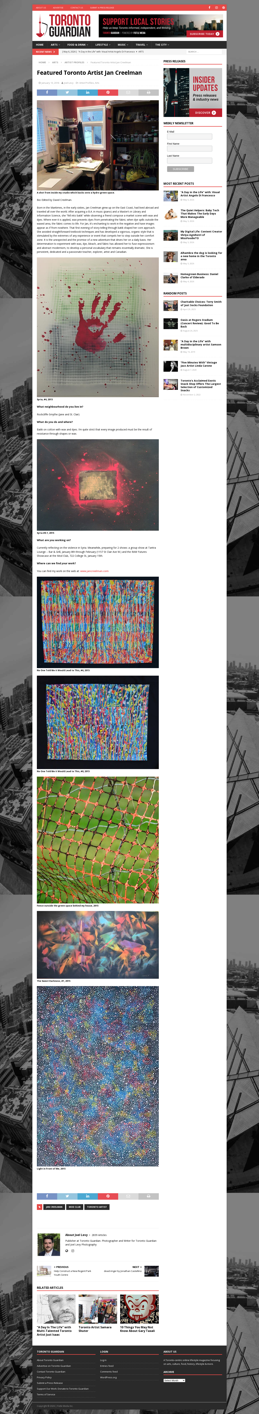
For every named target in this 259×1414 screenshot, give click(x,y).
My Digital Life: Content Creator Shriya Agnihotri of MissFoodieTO (201, 235)
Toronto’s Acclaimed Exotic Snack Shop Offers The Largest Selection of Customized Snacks (201, 385)
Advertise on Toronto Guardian (54, 1365)
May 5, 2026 (188, 221)
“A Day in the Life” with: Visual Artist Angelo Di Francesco (200, 193)
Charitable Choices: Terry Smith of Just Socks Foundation (201, 303)
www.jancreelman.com (94, 571)
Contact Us (77, 7)
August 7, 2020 (190, 369)
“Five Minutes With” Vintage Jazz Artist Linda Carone (199, 364)
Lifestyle (102, 44)
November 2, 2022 (192, 394)
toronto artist (97, 1206)
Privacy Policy (44, 1377)
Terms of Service (46, 1394)
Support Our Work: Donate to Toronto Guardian (63, 1388)
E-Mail (170, 131)
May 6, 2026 (188, 199)
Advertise (58, 7)
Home (40, 44)
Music (122, 44)
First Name (173, 143)
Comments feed (109, 1371)
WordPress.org (108, 1377)
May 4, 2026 (188, 281)
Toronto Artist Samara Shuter (95, 1329)
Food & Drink (76, 44)
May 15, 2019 (189, 351)
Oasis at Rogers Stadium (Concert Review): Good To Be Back (200, 323)
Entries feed (106, 1365)
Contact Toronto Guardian (51, 1371)
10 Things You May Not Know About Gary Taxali (137, 1329)
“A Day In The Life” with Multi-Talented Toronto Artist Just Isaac (54, 1331)
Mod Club (75, 1206)
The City (161, 44)
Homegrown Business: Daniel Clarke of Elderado (199, 275)
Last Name (173, 155)
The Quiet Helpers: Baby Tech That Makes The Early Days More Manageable (200, 213)
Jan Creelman (54, 1206)
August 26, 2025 (190, 330)
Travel (140, 44)
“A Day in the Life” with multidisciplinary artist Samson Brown (201, 344)
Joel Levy (69, 82)
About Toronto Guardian (50, 1360)
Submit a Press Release (102, 7)
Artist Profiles (86, 82)
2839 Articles (99, 1235)
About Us (41, 7)
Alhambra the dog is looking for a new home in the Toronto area (201, 256)
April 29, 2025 (189, 309)
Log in (103, 1360)
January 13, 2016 (50, 82)
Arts (54, 44)
